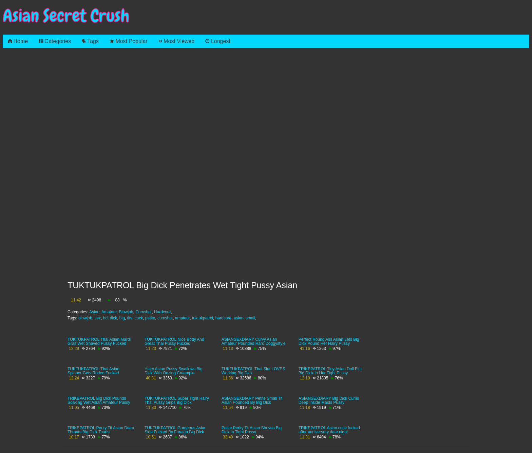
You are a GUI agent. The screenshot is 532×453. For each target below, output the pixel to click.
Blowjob (126, 312)
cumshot (165, 318)
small (250, 318)
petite (150, 318)
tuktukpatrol (202, 318)
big (122, 318)
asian (239, 318)
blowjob (85, 318)
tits (129, 318)
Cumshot (143, 312)
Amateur (109, 312)
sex (97, 318)
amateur (182, 318)
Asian (94, 312)
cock (139, 318)
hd (105, 318)
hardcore (223, 318)
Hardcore (162, 312)
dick (113, 318)
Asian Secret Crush (66, 15)
